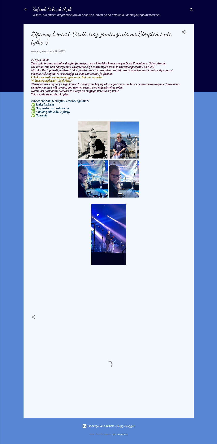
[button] (183, 33)
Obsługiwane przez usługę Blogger (108, 426)
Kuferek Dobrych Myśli (52, 9)
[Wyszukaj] (191, 10)
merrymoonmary (120, 434)
